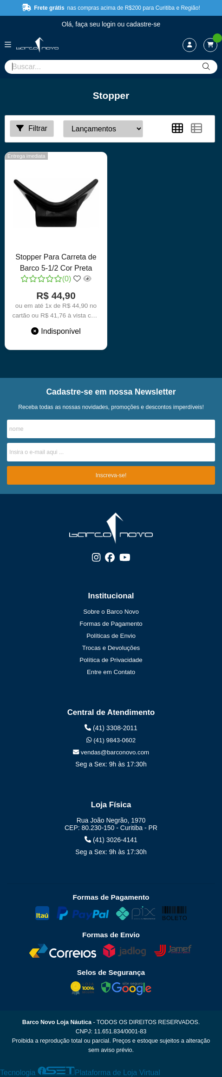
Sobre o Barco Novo (111, 611)
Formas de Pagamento (110, 623)
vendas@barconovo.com (111, 752)
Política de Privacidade (110, 659)
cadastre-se (143, 24)
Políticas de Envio (111, 635)
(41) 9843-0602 (111, 740)
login (109, 24)
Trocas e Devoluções (111, 647)
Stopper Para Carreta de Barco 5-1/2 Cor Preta (55, 262)
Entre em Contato (111, 671)
